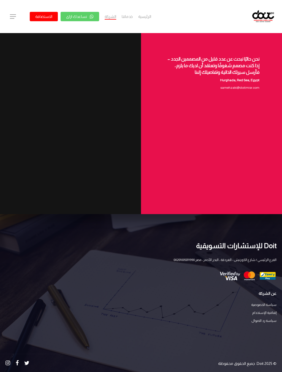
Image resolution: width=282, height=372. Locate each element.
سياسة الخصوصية (263, 305)
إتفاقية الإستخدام (264, 313)
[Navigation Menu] (12, 17)
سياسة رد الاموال (263, 321)
